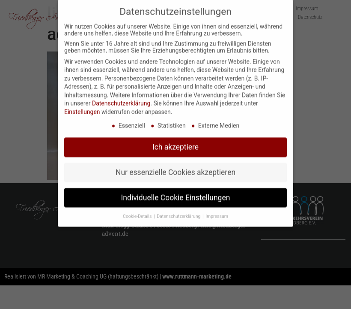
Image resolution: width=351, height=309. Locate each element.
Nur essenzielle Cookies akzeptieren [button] (175, 167)
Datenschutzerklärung (121, 98)
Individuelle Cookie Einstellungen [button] (175, 192)
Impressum (216, 211)
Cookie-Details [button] (138, 211)
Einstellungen (82, 106)
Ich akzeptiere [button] (175, 141)
